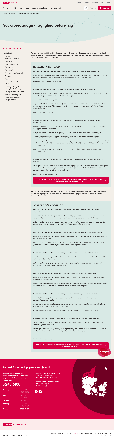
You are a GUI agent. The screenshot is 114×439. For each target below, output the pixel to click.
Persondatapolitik (9, 435)
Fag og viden (24, 8)
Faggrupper (9, 67)
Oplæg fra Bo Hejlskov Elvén (14, 92)
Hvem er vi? (9, 61)
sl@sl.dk (77, 433)
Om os (87, 3)
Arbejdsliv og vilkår (10, 8)
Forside (5, 13)
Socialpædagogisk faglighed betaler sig (30, 13)
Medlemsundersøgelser (13, 95)
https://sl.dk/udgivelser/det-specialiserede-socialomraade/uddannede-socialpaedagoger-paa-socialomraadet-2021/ (71, 349)
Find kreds (95, 3)
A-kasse (79, 3)
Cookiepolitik (22, 435)
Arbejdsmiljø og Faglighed (14, 73)
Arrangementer (56, 8)
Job (102, 3)
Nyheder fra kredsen (12, 64)
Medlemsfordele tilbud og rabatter (13, 83)
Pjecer (7, 79)
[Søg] (86, 8)
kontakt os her (56, 377)
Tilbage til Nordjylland (12, 48)
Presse (108, 3)
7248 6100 (11, 384)
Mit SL (93, 8)
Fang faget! (9, 70)
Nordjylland (12, 13)
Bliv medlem (104, 8)
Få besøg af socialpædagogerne (12, 57)
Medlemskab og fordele (40, 8)
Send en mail (48, 375)
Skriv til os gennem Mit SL (52, 373)
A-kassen (8, 76)
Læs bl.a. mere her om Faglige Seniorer (12, 99)
